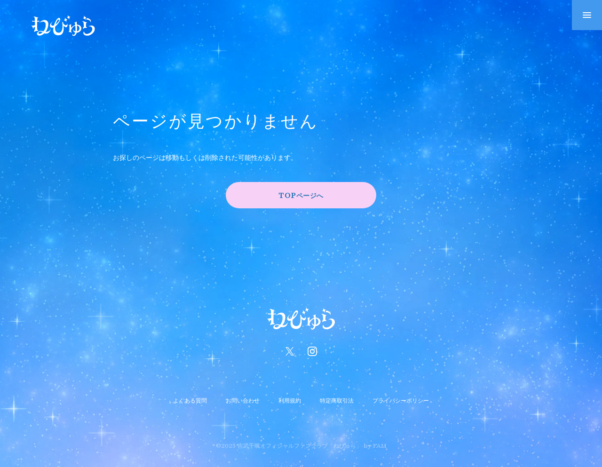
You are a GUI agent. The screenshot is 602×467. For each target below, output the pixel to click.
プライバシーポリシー (400, 400)
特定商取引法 (337, 400)
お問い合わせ (243, 400)
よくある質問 (190, 400)
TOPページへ (301, 195)
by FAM (375, 445)
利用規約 (289, 400)
